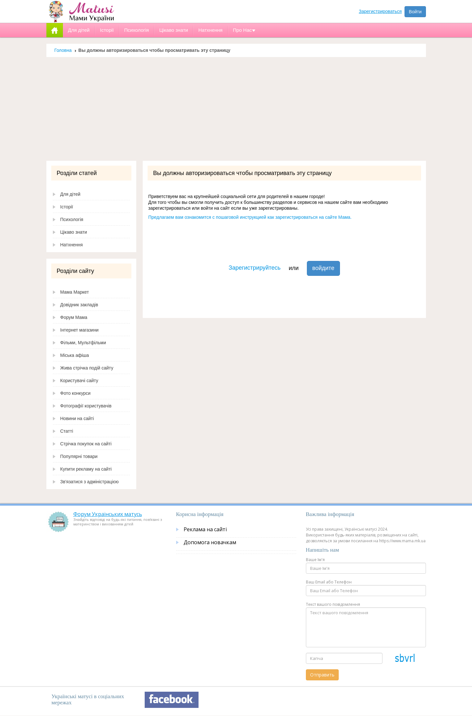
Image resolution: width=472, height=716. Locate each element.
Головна (63, 50)
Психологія (71, 219)
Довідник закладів (79, 304)
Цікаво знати (73, 232)
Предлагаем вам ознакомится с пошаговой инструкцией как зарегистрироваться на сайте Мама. (250, 217)
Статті (66, 431)
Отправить (322, 675)
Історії (66, 206)
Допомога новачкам (210, 542)
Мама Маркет (74, 292)
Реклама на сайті (205, 529)
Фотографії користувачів (86, 405)
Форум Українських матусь (107, 514)
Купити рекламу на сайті (86, 469)
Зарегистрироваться (380, 11)
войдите (323, 268)
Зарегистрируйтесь (255, 268)
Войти (415, 11)
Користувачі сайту (79, 380)
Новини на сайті (77, 418)
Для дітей (70, 194)
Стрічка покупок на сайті (86, 443)
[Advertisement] (236, 109)
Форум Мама (73, 317)
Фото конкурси (75, 393)
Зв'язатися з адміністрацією (89, 481)
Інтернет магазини (79, 330)
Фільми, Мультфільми (83, 342)
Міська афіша (74, 355)
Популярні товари (79, 456)
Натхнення (71, 244)
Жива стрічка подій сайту (87, 367)
